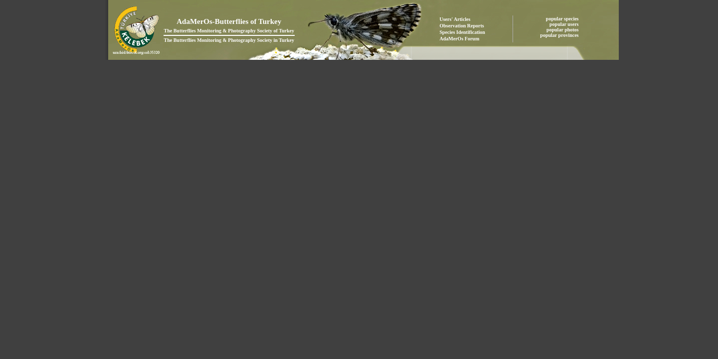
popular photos (563, 29)
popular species (563, 18)
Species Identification (462, 32)
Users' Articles (455, 19)
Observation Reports (462, 25)
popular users (564, 24)
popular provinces (560, 35)
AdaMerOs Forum (460, 38)
